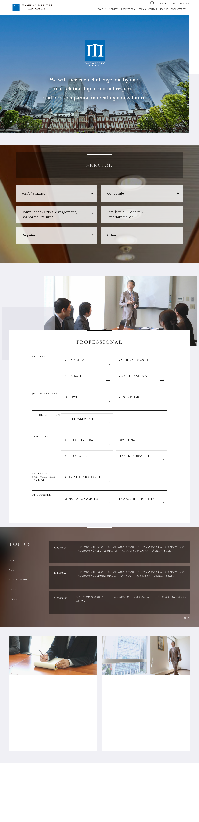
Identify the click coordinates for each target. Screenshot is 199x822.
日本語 (163, 3)
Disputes (29, 235)
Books (12, 589)
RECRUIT (164, 9)
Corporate (115, 193)
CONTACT (184, 3)
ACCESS (173, 3)
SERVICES (113, 9)
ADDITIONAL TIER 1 (19, 579)
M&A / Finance (34, 193)
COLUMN (152, 9)
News (12, 560)
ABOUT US (101, 9)
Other (112, 235)
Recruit (12, 598)
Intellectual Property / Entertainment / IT (125, 214)
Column (13, 570)
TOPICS (142, 9)
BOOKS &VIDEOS (179, 9)
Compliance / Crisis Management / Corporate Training (50, 214)
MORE (187, 618)
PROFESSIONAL (128, 9)
